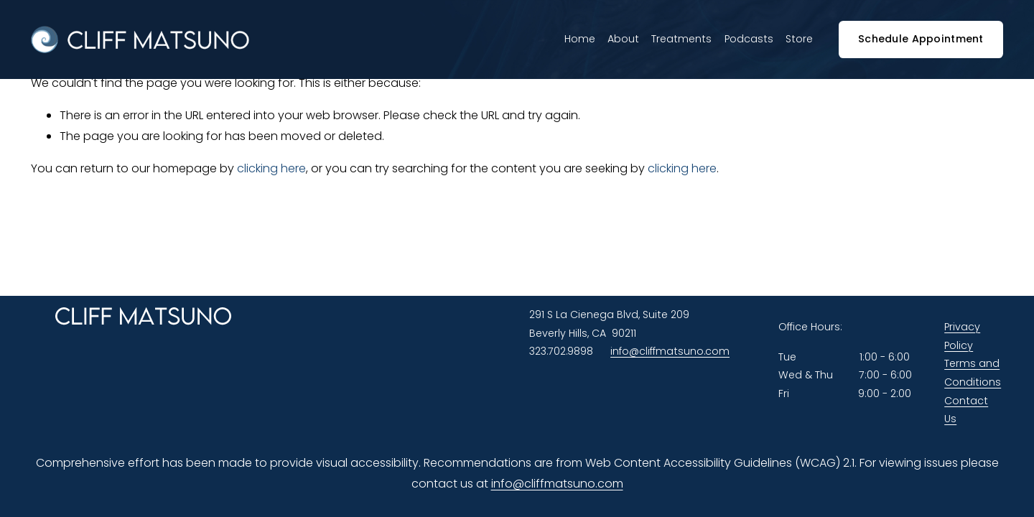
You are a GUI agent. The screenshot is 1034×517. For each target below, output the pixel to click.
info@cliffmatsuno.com (670, 351)
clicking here (271, 168)
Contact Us (966, 410)
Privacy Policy (962, 336)
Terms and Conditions (972, 372)
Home (579, 39)
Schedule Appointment (921, 39)
